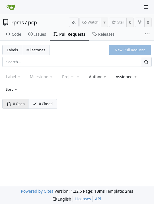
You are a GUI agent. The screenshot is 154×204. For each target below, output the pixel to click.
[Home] (11, 7)
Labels (12, 49)
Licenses (83, 198)
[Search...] (146, 62)
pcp (32, 22)
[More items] (147, 34)
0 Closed (42, 103)
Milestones (35, 49)
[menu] (11, 89)
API (98, 198)
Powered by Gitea (37, 191)
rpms (17, 22)
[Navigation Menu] (146, 7)
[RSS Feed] (74, 22)
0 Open (16, 103)
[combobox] (97, 76)
